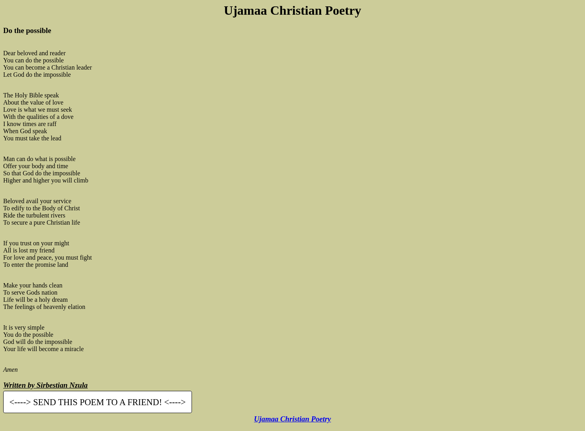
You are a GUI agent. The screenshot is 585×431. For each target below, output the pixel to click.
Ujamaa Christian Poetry (292, 419)
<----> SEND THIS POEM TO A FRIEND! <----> (98, 402)
